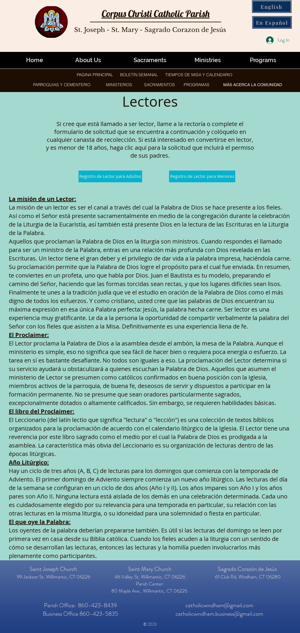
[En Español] (272, 22)
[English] (272, 6)
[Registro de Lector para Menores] (202, 176)
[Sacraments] (150, 60)
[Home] (34, 60)
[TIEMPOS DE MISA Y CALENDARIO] (199, 75)
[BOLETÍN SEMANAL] (139, 75)
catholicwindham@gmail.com (219, 605)
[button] (208, 60)
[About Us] (88, 60)
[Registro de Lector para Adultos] (110, 176)
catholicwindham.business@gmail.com (219, 614)
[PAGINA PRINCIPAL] (95, 75)
